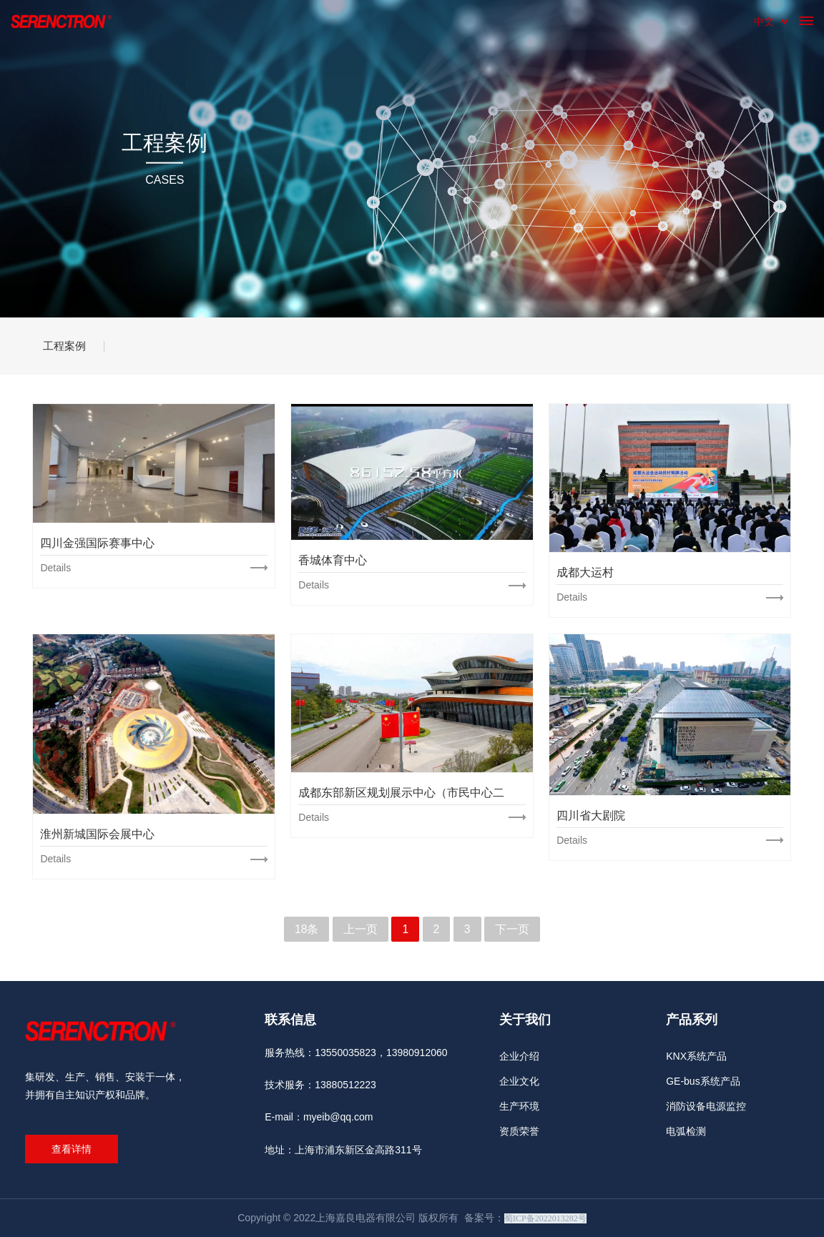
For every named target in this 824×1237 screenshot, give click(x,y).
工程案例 (67, 346)
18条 (307, 929)
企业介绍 (519, 1056)
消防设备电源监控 (706, 1106)
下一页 (512, 929)
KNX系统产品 (696, 1056)
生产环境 (519, 1106)
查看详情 (72, 1149)
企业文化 (519, 1081)
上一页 (360, 929)
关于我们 (525, 1019)
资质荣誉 (519, 1131)
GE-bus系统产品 (703, 1081)
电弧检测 (686, 1131)
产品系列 (691, 1019)
